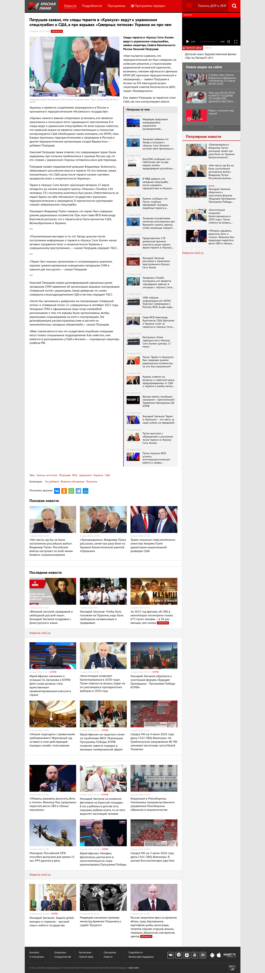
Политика (91, 481)
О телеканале (36, 957)
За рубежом (52, 481)
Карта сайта (133, 968)
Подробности (92, 6)
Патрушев (64, 475)
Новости (70, 6)
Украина (98, 475)
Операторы (60, 952)
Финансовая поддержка (141, 957)
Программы (116, 6)
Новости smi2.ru (40, 633)
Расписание (85, 952)
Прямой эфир (86, 957)
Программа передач (148, 6)
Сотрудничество (62, 957)
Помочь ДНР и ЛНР (212, 6)
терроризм (85, 475)
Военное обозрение (72, 481)
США (107, 475)
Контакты (34, 952)
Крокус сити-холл (47, 475)
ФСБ (74, 475)
